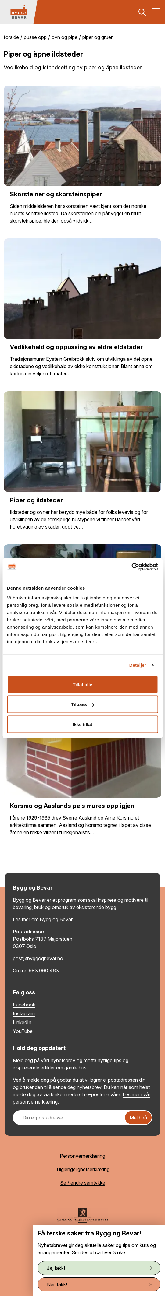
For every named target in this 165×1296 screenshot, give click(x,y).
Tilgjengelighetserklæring (82, 1169)
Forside (11, 37)
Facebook (24, 1005)
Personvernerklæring (82, 1156)
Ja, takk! (99, 1268)
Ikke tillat (82, 724)
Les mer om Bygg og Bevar (43, 919)
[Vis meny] (156, 12)
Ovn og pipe (64, 37)
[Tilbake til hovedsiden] (19, 12)
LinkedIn (22, 1022)
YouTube (23, 1031)
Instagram (24, 1013)
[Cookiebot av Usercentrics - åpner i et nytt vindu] (131, 567)
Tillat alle (82, 684)
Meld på (138, 1118)
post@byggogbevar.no (38, 958)
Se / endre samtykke (82, 1183)
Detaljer (137, 665)
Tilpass (82, 704)
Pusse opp (35, 37)
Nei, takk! (99, 1284)
